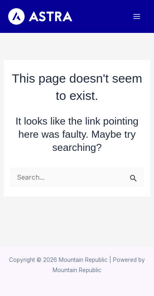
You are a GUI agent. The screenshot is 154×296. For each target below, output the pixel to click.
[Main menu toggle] (136, 16)
